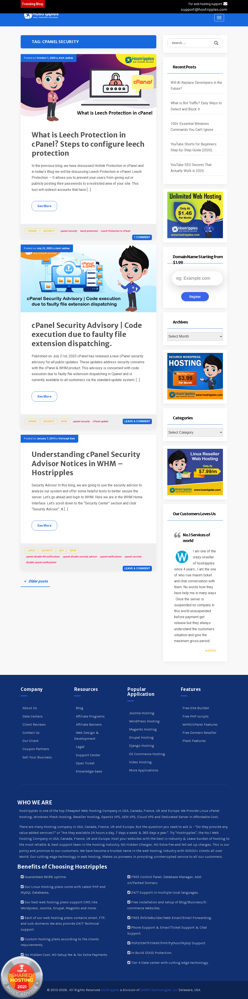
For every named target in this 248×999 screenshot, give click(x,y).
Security (48, 231)
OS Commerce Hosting (147, 754)
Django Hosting (141, 745)
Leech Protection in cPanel (115, 231)
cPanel (32, 231)
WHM (64, 421)
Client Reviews (34, 724)
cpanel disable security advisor (80, 556)
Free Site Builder (195, 708)
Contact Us (31, 733)
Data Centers (32, 716)
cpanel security (68, 231)
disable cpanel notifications (41, 562)
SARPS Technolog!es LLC (159, 990)
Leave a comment (137, 421)
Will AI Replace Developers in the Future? (196, 85)
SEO (61, 550)
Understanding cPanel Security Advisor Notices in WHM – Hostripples (86, 463)
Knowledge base (89, 771)
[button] (41, 15)
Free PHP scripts (195, 716)
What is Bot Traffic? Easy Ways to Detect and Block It (196, 106)
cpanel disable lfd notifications (43, 556)
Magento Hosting (143, 729)
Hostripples (110, 990)
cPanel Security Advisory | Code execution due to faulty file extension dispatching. (87, 334)
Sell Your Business (37, 757)
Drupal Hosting (141, 737)
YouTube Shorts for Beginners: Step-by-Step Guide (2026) (194, 147)
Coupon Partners (35, 749)
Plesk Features (194, 741)
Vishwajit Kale (66, 438)
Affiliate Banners (89, 724)
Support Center (88, 755)
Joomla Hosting (141, 713)
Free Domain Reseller (199, 733)
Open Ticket (85, 763)
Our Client (30, 741)
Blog (79, 708)
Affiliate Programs (90, 716)
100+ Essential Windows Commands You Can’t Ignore (192, 127)
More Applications (143, 770)
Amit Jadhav (66, 58)
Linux (31, 550)
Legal (80, 747)
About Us (29, 708)
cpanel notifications (111, 556)
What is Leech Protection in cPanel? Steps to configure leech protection (88, 144)
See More (44, 206)
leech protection (89, 231)
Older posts (38, 581)
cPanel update (100, 421)
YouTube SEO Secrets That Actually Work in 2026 (191, 168)
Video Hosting (140, 762)
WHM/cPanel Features (200, 724)
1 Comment (142, 237)
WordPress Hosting (144, 721)
